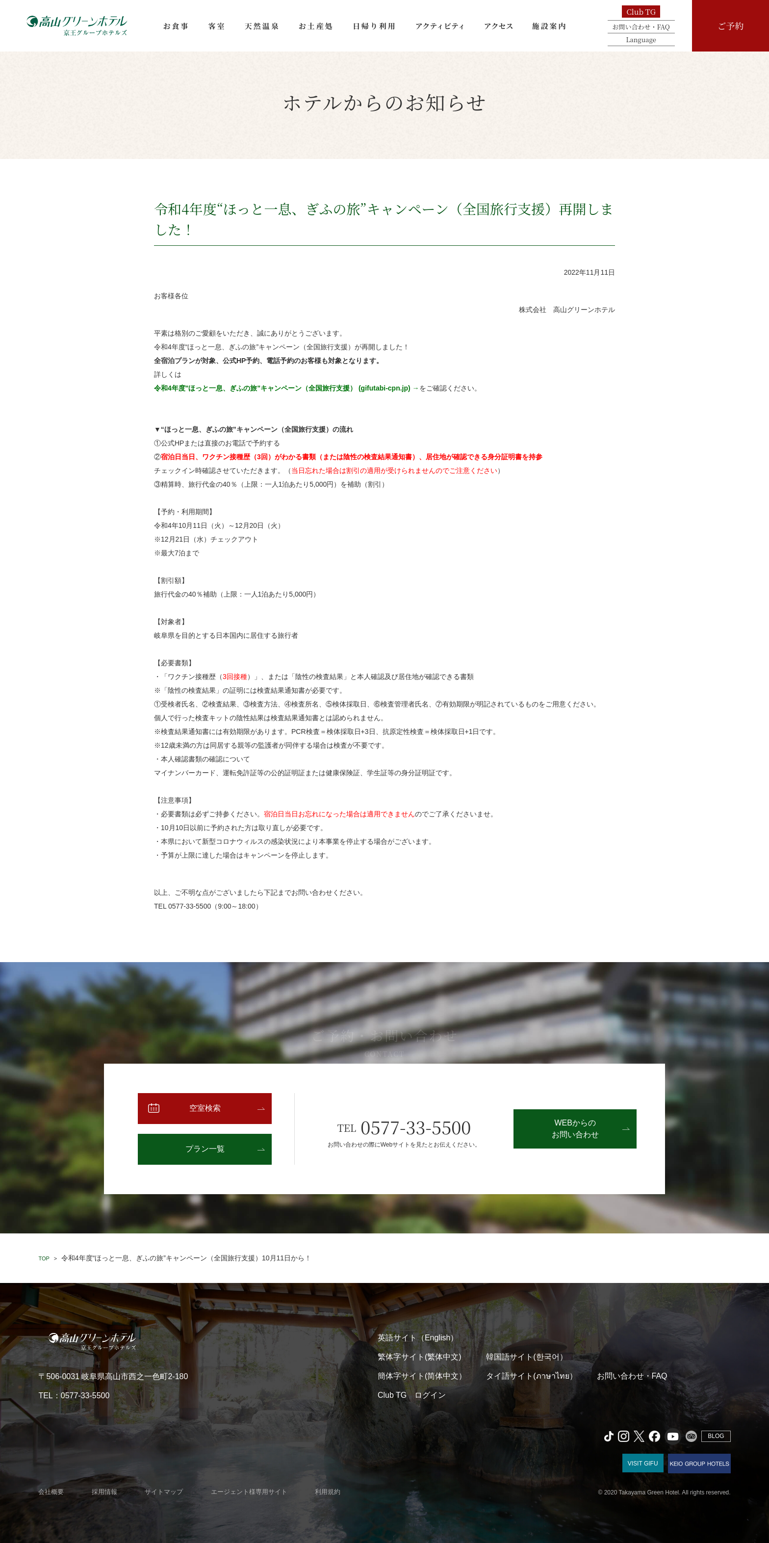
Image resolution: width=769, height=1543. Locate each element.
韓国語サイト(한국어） (526, 1357)
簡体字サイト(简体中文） (422, 1376)
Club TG (640, 11)
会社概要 (51, 1491)
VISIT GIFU (643, 1463)
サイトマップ (164, 1491)
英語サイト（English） (418, 1338)
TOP (43, 1258)
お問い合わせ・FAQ (641, 26)
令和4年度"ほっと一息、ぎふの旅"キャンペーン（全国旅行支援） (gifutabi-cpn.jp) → (286, 388)
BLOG (716, 1436)
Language (641, 39)
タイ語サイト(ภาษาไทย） (531, 1376)
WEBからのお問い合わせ (575, 1129)
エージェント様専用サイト (249, 1491)
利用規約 (327, 1491)
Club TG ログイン (412, 1395)
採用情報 (104, 1491)
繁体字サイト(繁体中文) (419, 1357)
